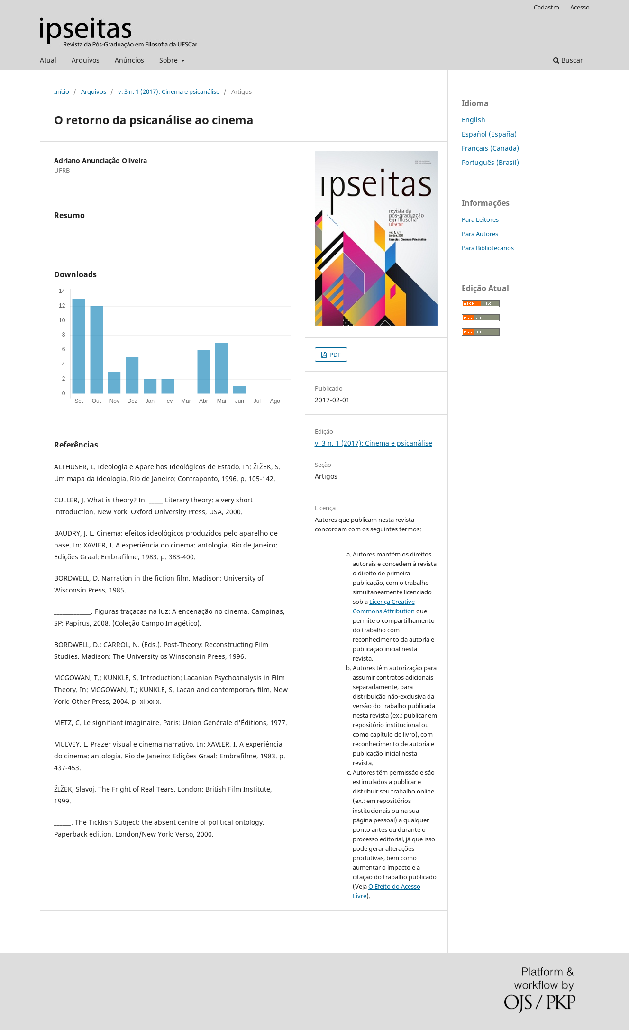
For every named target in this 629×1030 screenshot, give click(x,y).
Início (61, 91)
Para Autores (480, 233)
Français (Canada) (490, 148)
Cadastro (546, 7)
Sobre (169, 59)
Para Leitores (480, 219)
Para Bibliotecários (488, 248)
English (473, 119)
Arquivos (86, 59)
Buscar (568, 59)
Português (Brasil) (490, 162)
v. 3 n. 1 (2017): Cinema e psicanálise (168, 91)
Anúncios (129, 59)
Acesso (580, 7)
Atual (48, 59)
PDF (334, 354)
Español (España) (489, 133)
